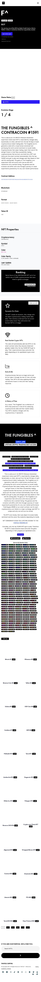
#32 (19, 546)
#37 (12, 551)
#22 (19, 544)
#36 (32, 571)
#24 (12, 544)
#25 (5, 546)
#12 (4, 590)
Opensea (26, 538)
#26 (12, 549)
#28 (4, 551)
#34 (34, 557)
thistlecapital (15, 538)
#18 (33, 584)
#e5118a (3, 252)
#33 (32, 586)
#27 (33, 546)
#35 (27, 579)
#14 (19, 549)
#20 (4, 555)
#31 (4, 577)
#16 (25, 544)
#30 (18, 559)
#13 (11, 563)
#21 (12, 546)
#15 (32, 561)
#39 (26, 551)
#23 (32, 544)
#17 (18, 565)
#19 (33, 563)
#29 (4, 544)
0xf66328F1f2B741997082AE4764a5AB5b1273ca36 (17, 179)
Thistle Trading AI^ (20, 523)
